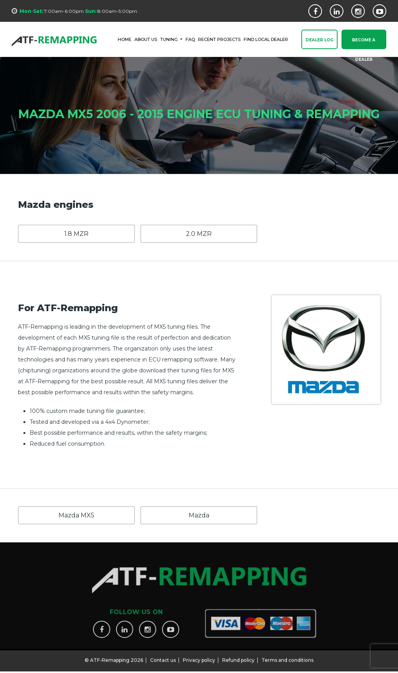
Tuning (169, 39)
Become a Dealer (363, 44)
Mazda (199, 515)
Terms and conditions (287, 657)
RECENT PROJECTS (219, 39)
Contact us (163, 657)
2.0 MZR (199, 233)
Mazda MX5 (76, 515)
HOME (124, 39)
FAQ (190, 39)
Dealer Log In (319, 44)
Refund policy (238, 657)
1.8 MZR (76, 233)
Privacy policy (199, 657)
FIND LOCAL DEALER (266, 39)
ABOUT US (145, 39)
